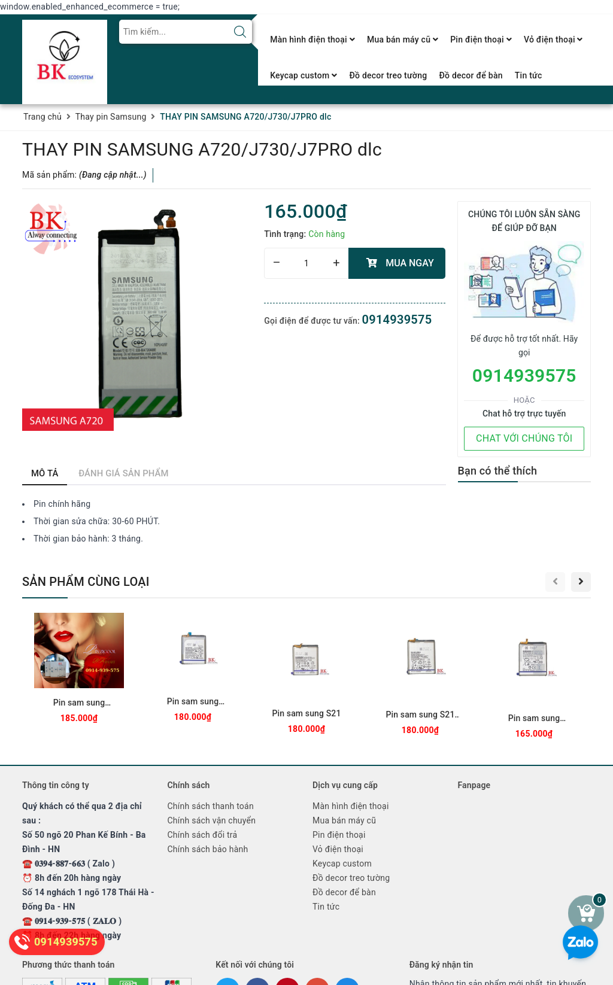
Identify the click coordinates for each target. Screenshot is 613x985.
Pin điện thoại (481, 39)
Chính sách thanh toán (211, 806)
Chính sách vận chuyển (212, 820)
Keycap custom (303, 75)
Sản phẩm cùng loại (86, 581)
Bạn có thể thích (498, 470)
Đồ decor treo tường (388, 75)
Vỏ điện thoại (553, 39)
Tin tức (528, 75)
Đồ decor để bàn (470, 75)
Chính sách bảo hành (208, 849)
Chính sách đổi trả (203, 835)
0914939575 (397, 319)
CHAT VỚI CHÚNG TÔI (524, 438)
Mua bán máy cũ (402, 39)
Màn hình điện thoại (312, 39)
